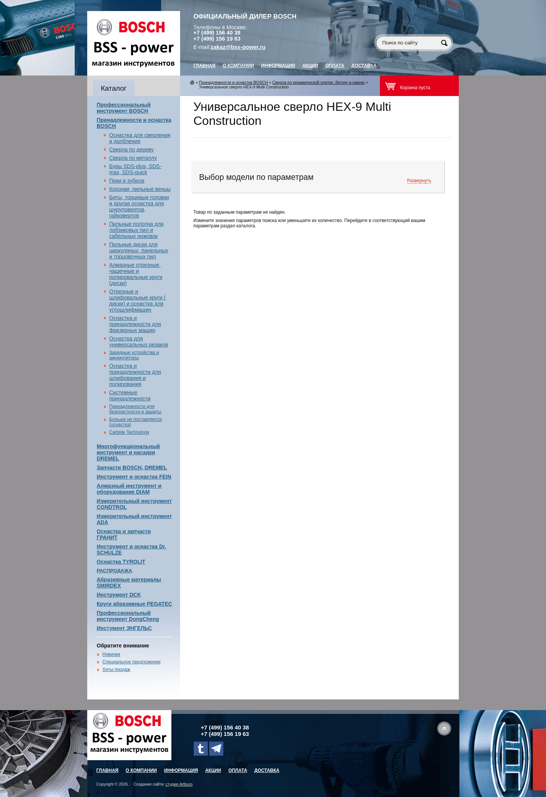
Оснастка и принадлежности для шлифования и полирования (135, 375)
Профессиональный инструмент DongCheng (128, 616)
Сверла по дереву (131, 149)
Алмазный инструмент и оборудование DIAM (129, 489)
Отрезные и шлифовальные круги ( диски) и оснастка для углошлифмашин (137, 300)
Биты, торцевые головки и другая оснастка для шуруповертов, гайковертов (139, 206)
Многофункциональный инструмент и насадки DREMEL (128, 452)
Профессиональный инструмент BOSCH (124, 108)
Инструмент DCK (119, 595)
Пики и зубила (126, 181)
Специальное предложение (131, 662)
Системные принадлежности (130, 395)
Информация (278, 65)
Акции (310, 65)
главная (204, 65)
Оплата (334, 65)
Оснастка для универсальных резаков (138, 341)
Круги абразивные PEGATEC (134, 604)
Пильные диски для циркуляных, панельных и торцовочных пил (138, 250)
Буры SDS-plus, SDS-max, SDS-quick (135, 169)
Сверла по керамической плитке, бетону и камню (318, 82)
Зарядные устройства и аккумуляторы (134, 355)
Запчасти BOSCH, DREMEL (132, 468)
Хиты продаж (116, 669)
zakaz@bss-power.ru (238, 47)
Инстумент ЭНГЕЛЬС (124, 628)
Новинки (111, 654)
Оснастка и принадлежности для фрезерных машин (135, 324)
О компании (238, 65)
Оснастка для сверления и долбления (139, 138)
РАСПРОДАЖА (114, 570)
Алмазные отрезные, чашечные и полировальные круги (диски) (135, 274)
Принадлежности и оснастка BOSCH (233, 82)
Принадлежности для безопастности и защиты (135, 409)
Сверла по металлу (133, 158)
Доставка (364, 65)
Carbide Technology (129, 432)
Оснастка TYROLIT (121, 562)
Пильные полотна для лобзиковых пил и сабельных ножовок (136, 230)
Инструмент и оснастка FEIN (134, 477)
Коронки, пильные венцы (140, 189)
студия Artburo (179, 784)
